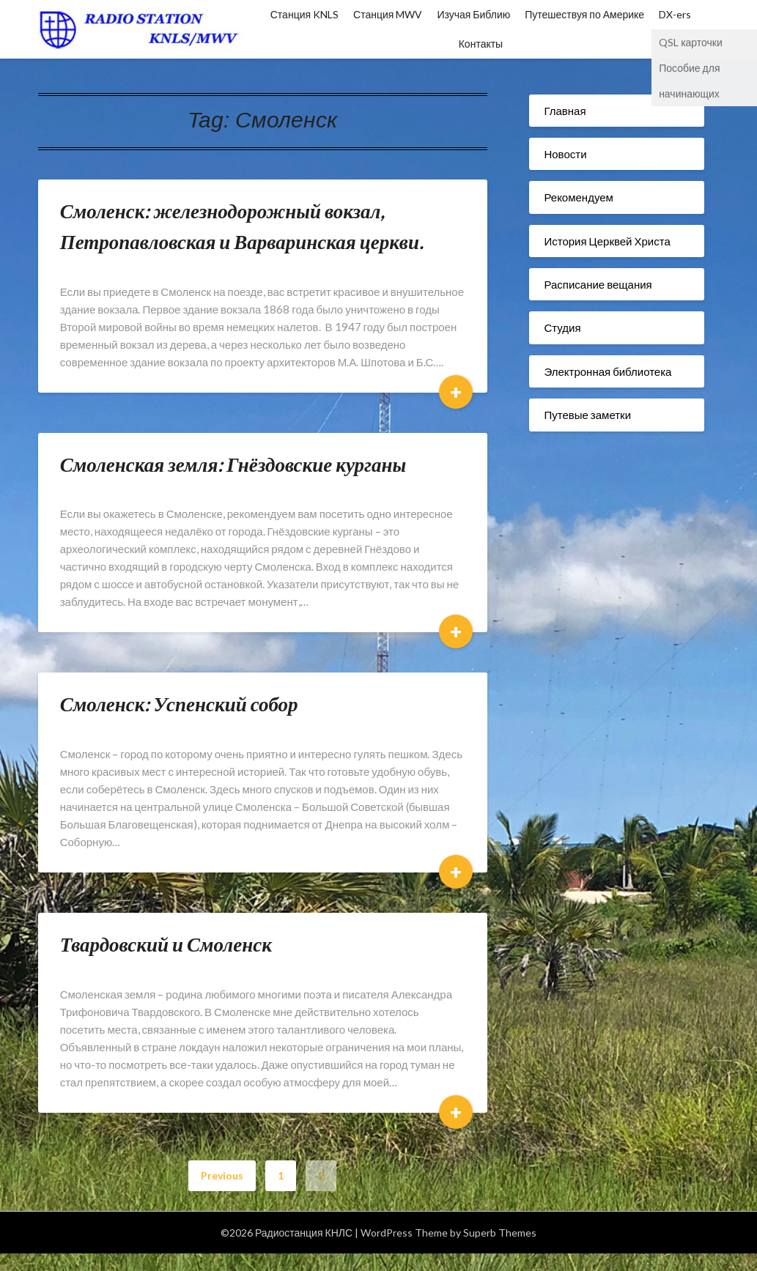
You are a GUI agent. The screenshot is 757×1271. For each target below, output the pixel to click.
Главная (565, 110)
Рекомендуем (578, 197)
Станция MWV (387, 14)
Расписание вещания (597, 284)
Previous (222, 1175)
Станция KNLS (304, 14)
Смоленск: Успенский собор (179, 704)
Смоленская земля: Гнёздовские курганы (233, 464)
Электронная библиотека (607, 371)
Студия (562, 327)
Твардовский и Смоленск (166, 944)
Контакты (481, 43)
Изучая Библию (473, 14)
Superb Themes (499, 1232)
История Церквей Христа (607, 241)
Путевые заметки (587, 414)
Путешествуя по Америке (584, 14)
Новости (565, 153)
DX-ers (675, 14)
